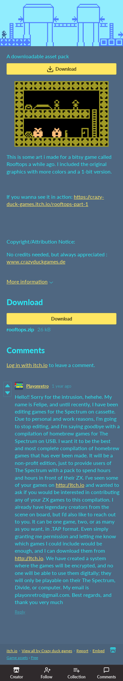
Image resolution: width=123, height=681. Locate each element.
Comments (106, 673)
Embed (98, 650)
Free (34, 657)
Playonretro (37, 386)
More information (30, 281)
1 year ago (61, 386)
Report (82, 650)
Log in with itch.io (27, 365)
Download (61, 69)
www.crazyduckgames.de (36, 261)
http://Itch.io (70, 485)
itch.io (12, 650)
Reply (20, 612)
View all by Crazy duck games (47, 650)
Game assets (17, 657)
